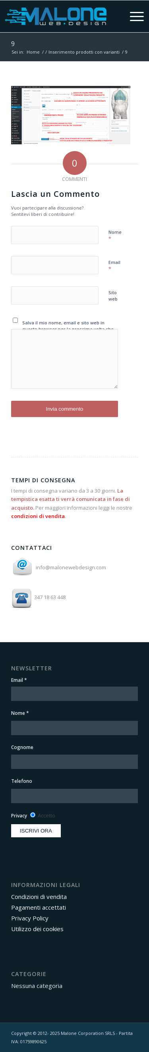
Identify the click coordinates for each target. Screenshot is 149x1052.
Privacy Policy (29, 918)
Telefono (21, 781)
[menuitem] (130, 16)
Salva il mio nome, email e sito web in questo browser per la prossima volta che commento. (68, 329)
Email (114, 266)
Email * (19, 680)
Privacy (19, 815)
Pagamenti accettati (38, 907)
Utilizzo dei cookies (37, 929)
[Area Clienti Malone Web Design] (55, 16)
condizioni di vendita (38, 516)
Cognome (22, 747)
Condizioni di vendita (39, 897)
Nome (115, 236)
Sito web (113, 295)
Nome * (20, 713)
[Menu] (130, 16)
